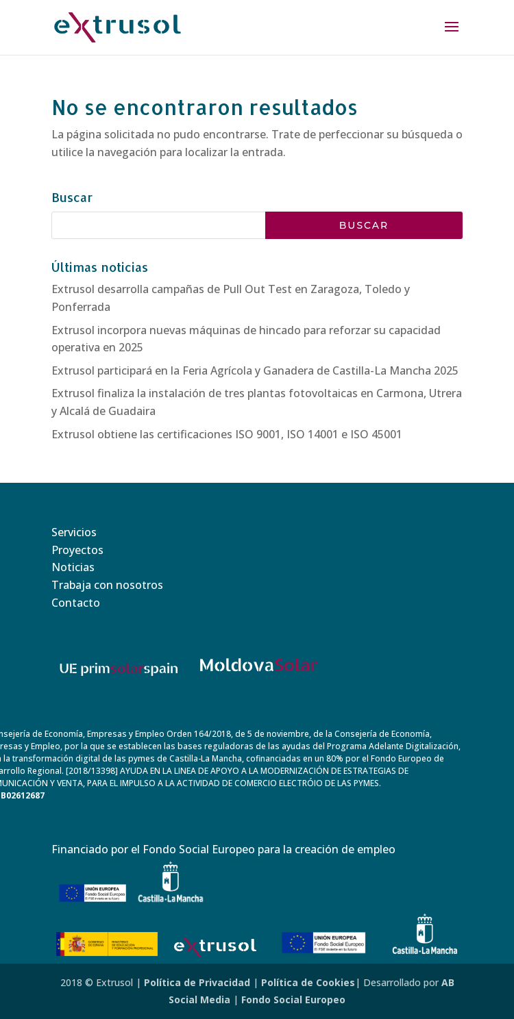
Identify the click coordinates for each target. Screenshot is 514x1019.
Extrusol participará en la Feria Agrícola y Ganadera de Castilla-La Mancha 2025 (254, 370)
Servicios (74, 532)
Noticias (73, 567)
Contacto (75, 602)
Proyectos (77, 549)
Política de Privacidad (197, 982)
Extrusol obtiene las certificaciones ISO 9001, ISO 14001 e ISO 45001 (226, 434)
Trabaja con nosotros (107, 584)
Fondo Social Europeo (293, 999)
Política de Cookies (308, 982)
